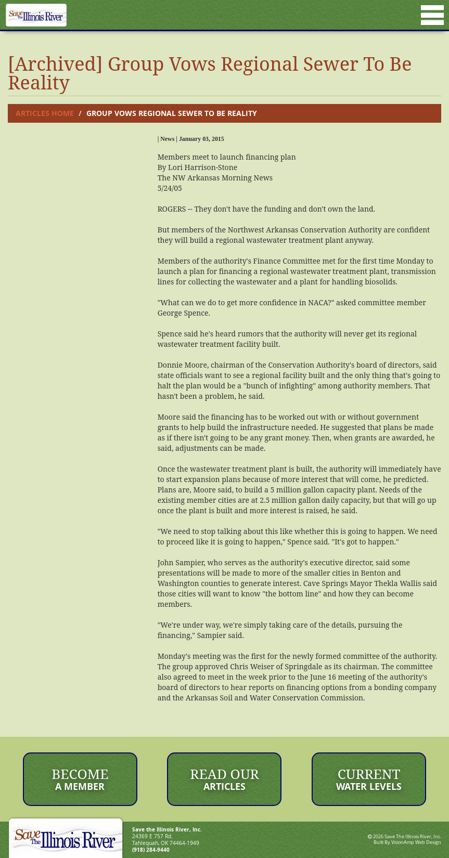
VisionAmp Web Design (416, 842)
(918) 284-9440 (151, 849)
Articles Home (45, 113)
